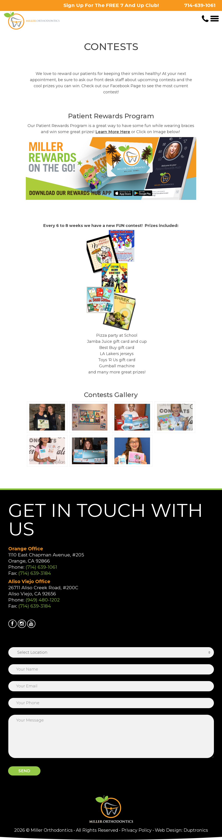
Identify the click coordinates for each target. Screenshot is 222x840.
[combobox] (111, 652)
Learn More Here (112, 131)
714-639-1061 (199, 5)
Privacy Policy (136, 830)
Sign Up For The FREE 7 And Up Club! (111, 5)
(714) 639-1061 (41, 567)
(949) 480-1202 (43, 600)
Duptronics (196, 830)
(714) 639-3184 (34, 573)
